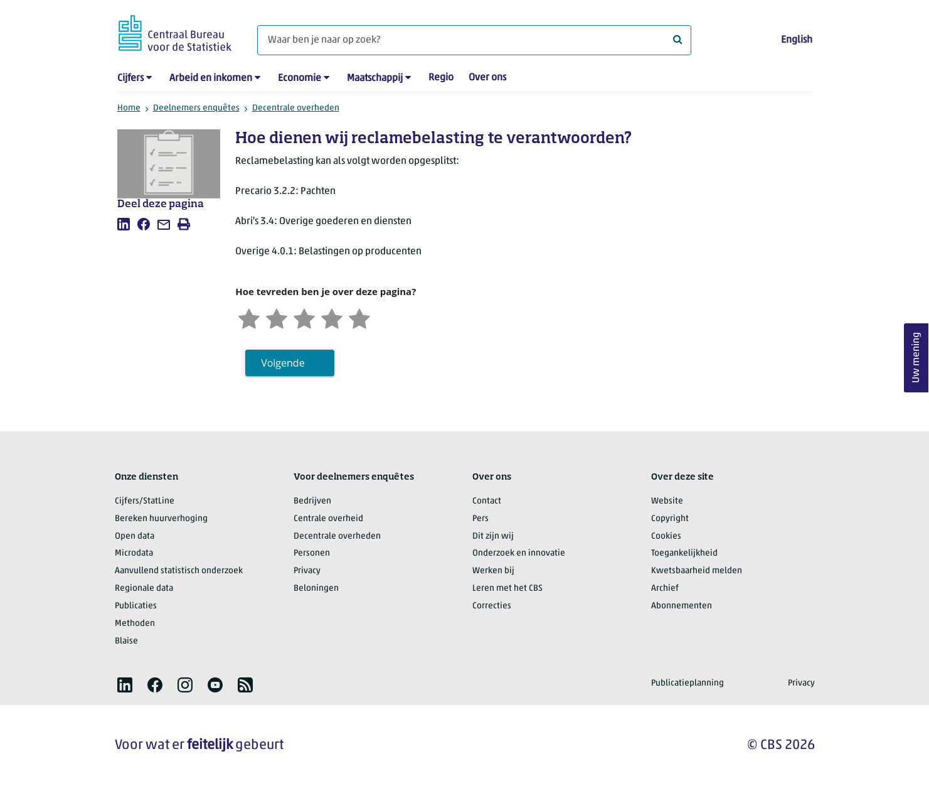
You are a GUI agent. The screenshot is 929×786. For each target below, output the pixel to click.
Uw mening (916, 358)
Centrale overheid (328, 519)
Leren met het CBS (507, 588)
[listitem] (123, 224)
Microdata (134, 553)
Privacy (307, 571)
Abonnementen (681, 606)
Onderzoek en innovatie (518, 553)
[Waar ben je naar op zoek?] (474, 40)
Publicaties (136, 606)
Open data (134, 536)
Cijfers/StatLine (144, 501)
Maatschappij (375, 78)
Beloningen (316, 588)
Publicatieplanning (687, 683)
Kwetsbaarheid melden (696, 571)
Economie (299, 78)
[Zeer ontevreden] (249, 317)
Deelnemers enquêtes (196, 108)
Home (129, 108)
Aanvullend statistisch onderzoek (179, 571)
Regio (441, 78)
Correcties (491, 606)
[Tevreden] (332, 317)
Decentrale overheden (295, 108)
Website (667, 501)
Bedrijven (312, 501)
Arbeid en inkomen (210, 78)
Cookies (666, 536)
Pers (480, 519)
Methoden (135, 624)
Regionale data (144, 588)
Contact (486, 501)
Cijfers (130, 78)
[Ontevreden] (276, 317)
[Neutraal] (304, 317)
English (796, 40)
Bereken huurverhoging (161, 519)
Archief (665, 588)
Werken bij (493, 571)
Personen (312, 553)
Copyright (670, 519)
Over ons (487, 78)
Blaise (126, 641)
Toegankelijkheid (684, 553)
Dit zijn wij (493, 536)
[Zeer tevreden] (359, 317)
